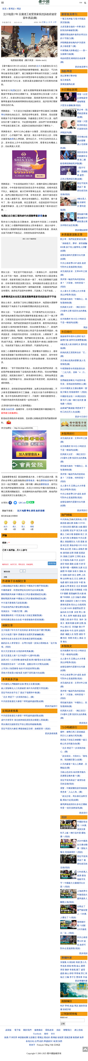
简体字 (32, 1045)
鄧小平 (82, 627)
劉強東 (84, 586)
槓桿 (69, 575)
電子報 (17, 1030)
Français (40, 1045)
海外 (81, 619)
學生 (3, 114)
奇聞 (70, 638)
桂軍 (77, 623)
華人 (81, 612)
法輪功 (78, 597)
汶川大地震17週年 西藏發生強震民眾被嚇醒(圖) (22, 636)
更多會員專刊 (81, 67)
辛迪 (85, 977)
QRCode (22, 503)
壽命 (81, 638)
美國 (76, 553)
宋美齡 (75, 627)
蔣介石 (68, 627)
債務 (65, 575)
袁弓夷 (66, 538)
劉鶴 (65, 556)
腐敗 (72, 564)
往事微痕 (74, 538)
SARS (69, 608)
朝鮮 (70, 571)
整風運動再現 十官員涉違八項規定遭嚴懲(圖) (21, 617)
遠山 (78, 966)
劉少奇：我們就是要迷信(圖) (82, 113)
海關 (75, 616)
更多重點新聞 (81, 230)
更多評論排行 (51, 707)
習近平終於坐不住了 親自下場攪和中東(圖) (20, 694)
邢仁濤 (84, 973)
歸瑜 (69, 966)
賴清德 (63, 523)
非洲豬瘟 (78, 590)
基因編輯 (73, 593)
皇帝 (76, 630)
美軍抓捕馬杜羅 (67, 84)
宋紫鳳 (63, 962)
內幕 (72, 560)
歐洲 (56, 1041)
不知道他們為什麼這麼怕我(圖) (15, 608)
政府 (12, 139)
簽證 (84, 616)
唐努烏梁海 (65, 604)
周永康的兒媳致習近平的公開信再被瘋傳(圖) (21, 726)
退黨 (82, 541)
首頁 (4, 9)
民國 (72, 623)
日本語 (57, 1045)
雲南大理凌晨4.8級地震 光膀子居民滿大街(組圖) (23, 674)
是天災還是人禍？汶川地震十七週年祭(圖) (20, 657)
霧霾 (66, 593)
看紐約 (47, 1037)
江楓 (67, 977)
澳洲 (67, 623)
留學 (70, 616)
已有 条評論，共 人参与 (14, 550)
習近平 (73, 530)
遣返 (79, 616)
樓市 (67, 582)
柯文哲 (66, 545)
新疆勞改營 (78, 608)
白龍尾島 (82, 604)
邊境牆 (66, 553)
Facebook (37, 1034)
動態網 (76, 1037)
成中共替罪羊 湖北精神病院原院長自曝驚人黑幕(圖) (24, 721)
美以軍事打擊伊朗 (68, 76)
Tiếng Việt (48, 1045)
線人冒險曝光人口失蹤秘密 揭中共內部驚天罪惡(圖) (24, 689)
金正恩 (68, 549)
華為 (62, 549)
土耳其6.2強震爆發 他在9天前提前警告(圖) (20, 670)
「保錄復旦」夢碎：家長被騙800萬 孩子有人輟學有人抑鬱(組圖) (73, 247)
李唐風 (73, 970)
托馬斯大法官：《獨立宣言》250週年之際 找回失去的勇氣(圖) (73, 311)
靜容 (72, 973)
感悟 (81, 634)
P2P (61, 593)
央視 (76, 612)
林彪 (62, 630)
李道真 (63, 966)
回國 (62, 619)
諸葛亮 (82, 630)
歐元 (72, 579)
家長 (40, 216)
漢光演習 (67, 527)
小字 (54, 22)
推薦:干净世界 (10, 1037)
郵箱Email (63, 1017)
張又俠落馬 (65, 80)
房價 (67, 590)
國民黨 (75, 527)
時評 (62, 1006)
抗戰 (81, 623)
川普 (85, 519)
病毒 (76, 523)
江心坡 (63, 608)
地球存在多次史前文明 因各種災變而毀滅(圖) (21, 640)
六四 (78, 541)
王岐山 (75, 549)
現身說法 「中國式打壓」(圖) (14, 612)
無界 (82, 1037)
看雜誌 (40, 1037)
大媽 (62, 590)
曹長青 (79, 977)
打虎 (81, 564)
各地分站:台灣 (32, 1041)
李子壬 (73, 977)
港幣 (81, 579)
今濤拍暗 (71, 962)
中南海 (66, 560)
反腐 (76, 564)
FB (66, 571)
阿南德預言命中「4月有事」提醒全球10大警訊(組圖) (25, 665)
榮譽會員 (30, 480)
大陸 (85, 590)
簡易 (78, 962)
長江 (82, 534)
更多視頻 (83, 953)
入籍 (67, 619)
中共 (85, 545)
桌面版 (8, 1030)
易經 (62, 634)
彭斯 (72, 553)
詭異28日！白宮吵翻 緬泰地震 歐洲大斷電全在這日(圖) (26, 661)
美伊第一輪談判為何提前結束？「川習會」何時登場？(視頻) (72, 283)
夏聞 (83, 966)
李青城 (77, 973)
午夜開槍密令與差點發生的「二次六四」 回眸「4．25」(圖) (73, 372)
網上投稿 (78, 1030)
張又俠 (79, 530)
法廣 (80, 567)
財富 (76, 582)
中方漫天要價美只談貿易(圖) (14, 604)
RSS (53, 1034)
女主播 (70, 612)
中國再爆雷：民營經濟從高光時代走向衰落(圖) (22, 591)
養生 (65, 642)
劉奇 (67, 630)
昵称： (6, 543)
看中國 (66, 567)
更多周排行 (82, 510)
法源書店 (33, 1037)
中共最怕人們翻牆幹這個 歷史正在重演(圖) (20, 685)
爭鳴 (67, 1006)
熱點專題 (66, 71)
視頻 (64, 817)
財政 (72, 582)
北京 (78, 586)
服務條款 (38, 1030)
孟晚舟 (81, 549)
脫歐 (81, 571)
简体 (80, 2)
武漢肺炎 (77, 519)
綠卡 (72, 619)
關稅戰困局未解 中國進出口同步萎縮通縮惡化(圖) (23, 596)
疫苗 (72, 590)
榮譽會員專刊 (69, 14)
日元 (76, 579)
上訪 (73, 597)
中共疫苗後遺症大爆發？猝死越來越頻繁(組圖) (22, 703)
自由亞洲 (10, 409)
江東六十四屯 (80, 601)
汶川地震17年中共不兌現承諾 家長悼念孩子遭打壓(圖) (26, 631)
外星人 (76, 638)
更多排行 (83, 813)
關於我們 (27, 1030)
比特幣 (66, 579)
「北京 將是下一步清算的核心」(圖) (17, 698)
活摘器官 (69, 601)
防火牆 (80, 593)
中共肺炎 (64, 519)
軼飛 (74, 966)
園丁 (78, 970)
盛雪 (83, 970)
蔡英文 (73, 586)
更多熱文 (83, 723)
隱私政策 (49, 1030)
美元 (74, 575)
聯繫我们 (67, 1030)
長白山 (74, 604)
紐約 (41, 1041)
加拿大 (76, 571)
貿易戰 (66, 530)
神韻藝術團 (23, 1037)
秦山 (67, 973)
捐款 (58, 1030)
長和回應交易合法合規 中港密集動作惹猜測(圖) (22, 621)
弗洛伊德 (74, 545)
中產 (81, 582)
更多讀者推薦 (51, 735)
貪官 (62, 564)
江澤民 (78, 556)
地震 (13, 90)
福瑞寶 (60, 1037)
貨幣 (79, 575)
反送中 (82, 560)
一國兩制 (74, 567)
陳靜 (67, 970)
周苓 (62, 970)
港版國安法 (70, 541)
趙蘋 (62, 973)
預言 (65, 638)
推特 (46, 1034)
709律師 (66, 597)
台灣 (67, 586)
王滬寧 (71, 556)
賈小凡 (83, 962)
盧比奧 (70, 523)
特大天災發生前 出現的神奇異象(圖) (17, 652)
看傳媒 (54, 1037)
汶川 (38, 66)
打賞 (43, 22)
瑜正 (62, 977)
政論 (72, 1006)
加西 (60, 1041)
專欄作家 (66, 957)
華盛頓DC (48, 1041)
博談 (19, 9)
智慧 (76, 634)
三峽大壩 (69, 534)
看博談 (11, 9)
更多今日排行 (81, 417)
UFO (80, 545)
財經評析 (67, 1009)
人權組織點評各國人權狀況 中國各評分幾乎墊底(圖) (24, 587)
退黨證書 (68, 1037)
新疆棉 (77, 534)
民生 (76, 619)
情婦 (67, 564)
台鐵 (80, 527)
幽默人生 (69, 634)
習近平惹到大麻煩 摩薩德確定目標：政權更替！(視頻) (26, 730)
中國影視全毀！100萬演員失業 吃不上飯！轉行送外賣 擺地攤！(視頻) (73, 400)
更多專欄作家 (81, 981)
